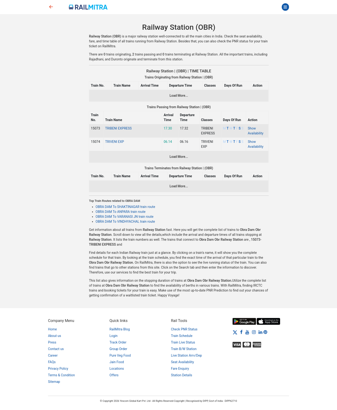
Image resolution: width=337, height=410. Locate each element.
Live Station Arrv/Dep (186, 355)
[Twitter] (235, 332)
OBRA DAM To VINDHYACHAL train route (125, 221)
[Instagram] (254, 332)
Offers (114, 375)
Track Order (118, 342)
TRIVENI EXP (114, 142)
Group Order (118, 349)
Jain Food (117, 362)
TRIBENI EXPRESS (118, 128)
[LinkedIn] (260, 332)
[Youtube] (247, 332)
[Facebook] (241, 332)
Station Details (181, 375)
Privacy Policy (58, 368)
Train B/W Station (183, 349)
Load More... (179, 95)
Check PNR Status (184, 329)
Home (52, 329)
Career (53, 355)
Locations (117, 368)
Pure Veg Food (120, 355)
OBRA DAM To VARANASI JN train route (124, 216)
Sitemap (54, 382)
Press (52, 342)
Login (114, 336)
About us (54, 336)
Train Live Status (183, 342)
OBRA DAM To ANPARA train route (120, 212)
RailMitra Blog (120, 329)
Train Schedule (182, 336)
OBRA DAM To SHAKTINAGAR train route (125, 207)
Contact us (56, 349)
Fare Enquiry (180, 368)
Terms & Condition (61, 375)
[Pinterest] (265, 332)
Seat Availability (182, 362)
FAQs (52, 362)
